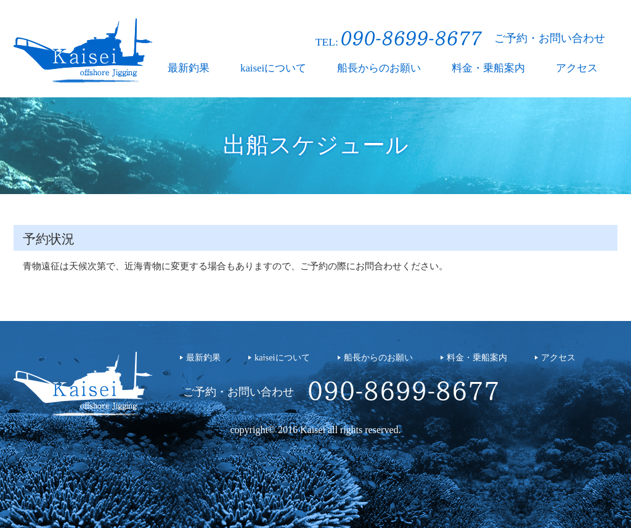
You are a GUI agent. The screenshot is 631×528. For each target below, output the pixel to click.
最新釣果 (189, 68)
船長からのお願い (379, 68)
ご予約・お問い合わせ (549, 38)
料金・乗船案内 (488, 68)
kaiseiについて (273, 68)
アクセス (577, 68)
